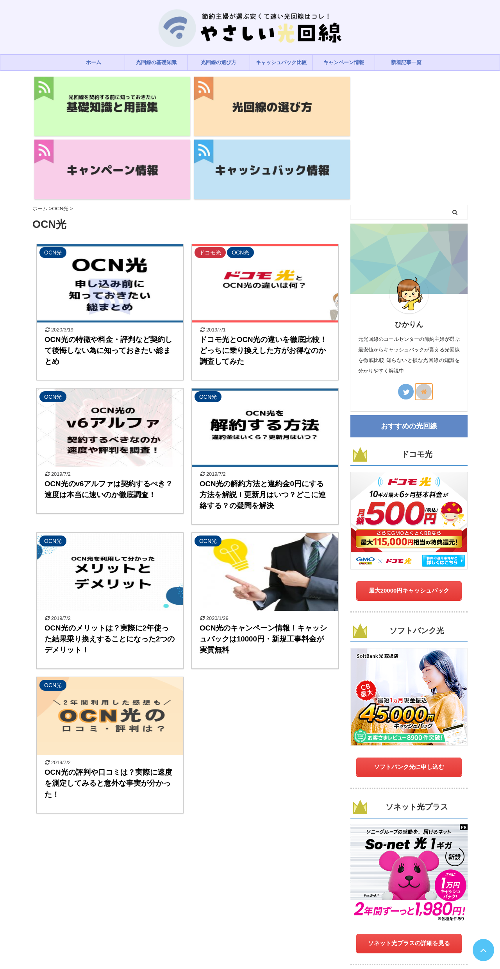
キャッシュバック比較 (281, 62)
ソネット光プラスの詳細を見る (409, 860)
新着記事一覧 (406, 62)
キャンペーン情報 (343, 62)
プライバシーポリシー (209, 921)
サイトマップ (323, 921)
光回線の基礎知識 (156, 62)
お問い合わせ (255, 921)
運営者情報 (288, 921)
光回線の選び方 (218, 62)
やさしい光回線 (250, 941)
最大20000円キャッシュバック (409, 508)
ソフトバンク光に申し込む (409, 684)
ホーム (93, 62)
